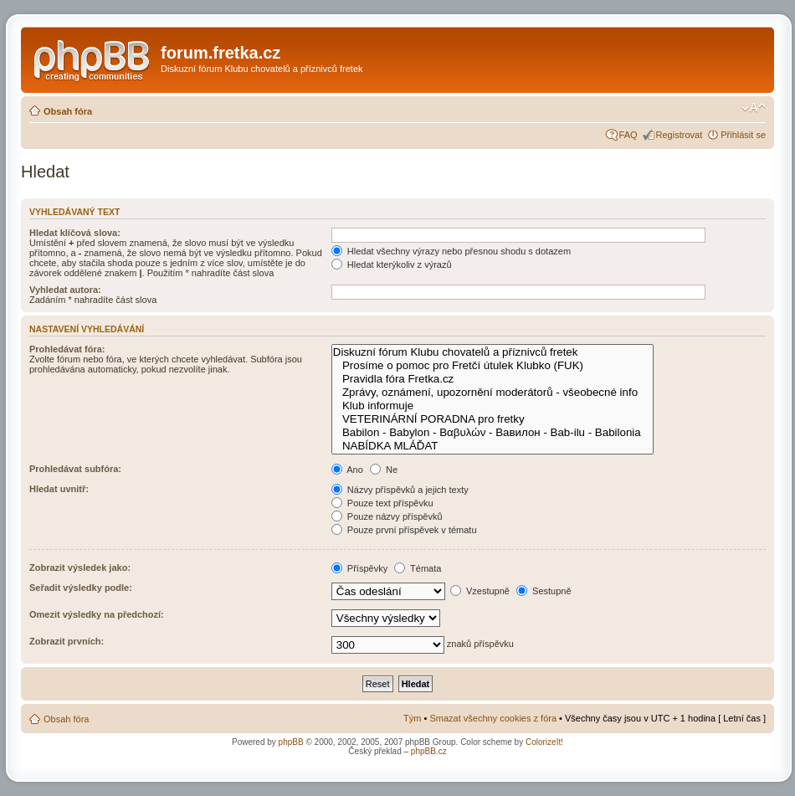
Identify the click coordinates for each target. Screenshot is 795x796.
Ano (347, 470)
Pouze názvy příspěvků (387, 516)
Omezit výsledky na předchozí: (96, 614)
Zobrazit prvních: (66, 641)
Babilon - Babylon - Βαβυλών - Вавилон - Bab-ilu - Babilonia (492, 432)
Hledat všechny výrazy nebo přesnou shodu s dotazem (451, 251)
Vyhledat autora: (65, 290)
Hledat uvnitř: (59, 489)
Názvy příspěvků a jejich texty (400, 490)
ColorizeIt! (544, 742)
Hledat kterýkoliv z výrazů (391, 264)
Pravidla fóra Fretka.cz (492, 379)
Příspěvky (359, 568)
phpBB (291, 742)
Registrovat (679, 135)
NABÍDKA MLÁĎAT (492, 446)
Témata (417, 568)
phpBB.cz (429, 751)
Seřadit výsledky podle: (80, 588)
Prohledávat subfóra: (75, 469)
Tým (412, 718)
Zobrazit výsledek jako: (80, 567)
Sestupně (544, 591)
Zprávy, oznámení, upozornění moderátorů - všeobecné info (492, 392)
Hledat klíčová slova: (75, 233)
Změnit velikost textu (753, 108)
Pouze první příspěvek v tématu (404, 530)
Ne (384, 470)
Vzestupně (480, 591)
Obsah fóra (68, 111)
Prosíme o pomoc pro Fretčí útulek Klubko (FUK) (492, 365)
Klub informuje (492, 406)
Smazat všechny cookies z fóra (492, 718)
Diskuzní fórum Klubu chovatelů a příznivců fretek (492, 352)
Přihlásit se (743, 135)
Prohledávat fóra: (67, 349)
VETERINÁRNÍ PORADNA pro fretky (492, 419)
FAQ (628, 135)
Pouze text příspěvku (382, 503)
